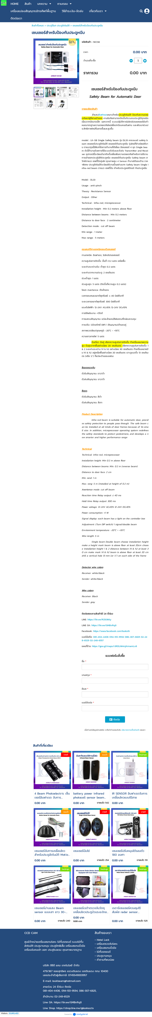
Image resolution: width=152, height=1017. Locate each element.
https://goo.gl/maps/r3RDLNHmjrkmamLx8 (114, 646)
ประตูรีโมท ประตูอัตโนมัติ (58, 25)
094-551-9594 (116, 637)
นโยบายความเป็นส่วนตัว (130, 730)
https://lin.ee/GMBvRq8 (103, 625)
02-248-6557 (97, 640)
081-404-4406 (101, 637)
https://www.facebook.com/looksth (111, 631)
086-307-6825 (132, 637)
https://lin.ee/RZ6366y (99, 619)
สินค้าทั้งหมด (38, 25)
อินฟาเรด (102, 115)
